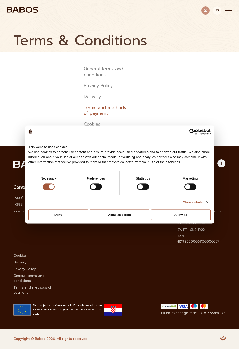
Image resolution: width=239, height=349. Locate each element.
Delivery (92, 97)
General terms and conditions (103, 72)
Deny (58, 215)
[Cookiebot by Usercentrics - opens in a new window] (192, 132)
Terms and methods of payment (105, 111)
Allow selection (119, 215)
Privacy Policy (98, 86)
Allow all (180, 215)
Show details (193, 202)
